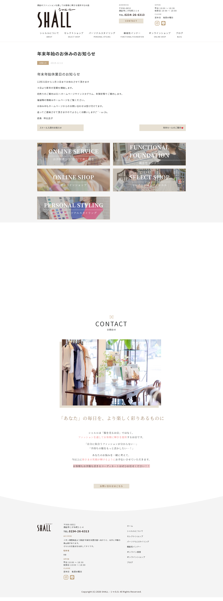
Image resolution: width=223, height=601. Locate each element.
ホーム (130, 529)
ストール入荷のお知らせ (52, 127)
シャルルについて (49, 34)
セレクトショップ (74, 34)
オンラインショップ (159, 34)
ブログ (179, 34)
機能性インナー (132, 34)
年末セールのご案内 (172, 127)
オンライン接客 (134, 555)
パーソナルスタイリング (102, 34)
